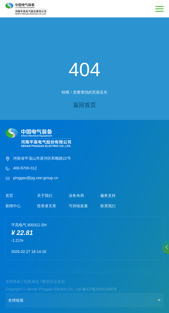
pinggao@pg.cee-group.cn (31, 178)
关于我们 (44, 195)
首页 (9, 195)
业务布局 (76, 195)
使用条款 (13, 281)
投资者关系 (46, 206)
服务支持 (108, 195)
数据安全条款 (53, 281)
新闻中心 (13, 206)
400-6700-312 (21, 168)
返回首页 (84, 105)
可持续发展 (78, 206)
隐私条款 (31, 281)
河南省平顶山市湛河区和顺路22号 (38, 159)
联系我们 (108, 206)
